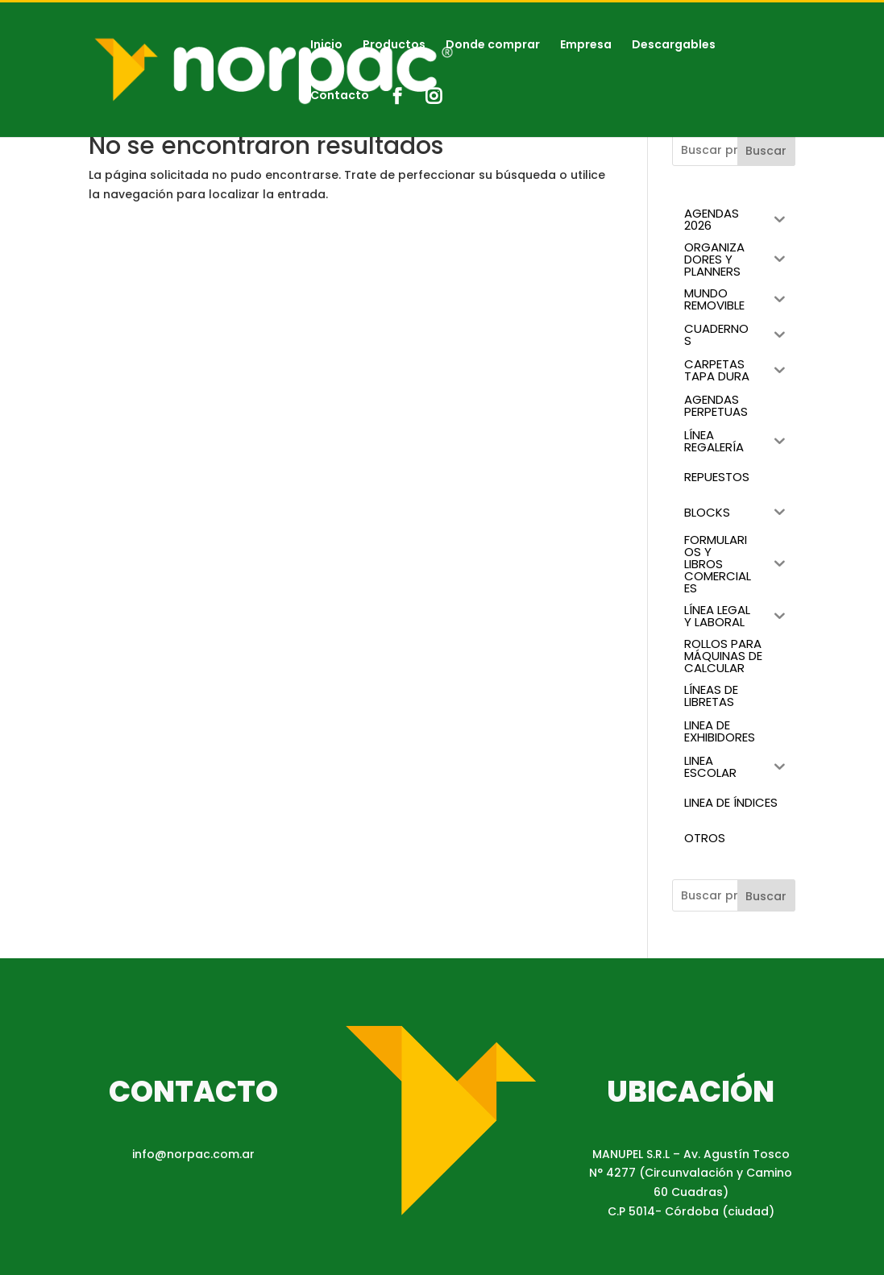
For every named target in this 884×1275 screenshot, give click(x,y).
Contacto (339, 96)
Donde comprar (493, 45)
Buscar (765, 151)
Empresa (586, 45)
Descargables (674, 45)
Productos (394, 45)
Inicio (326, 45)
